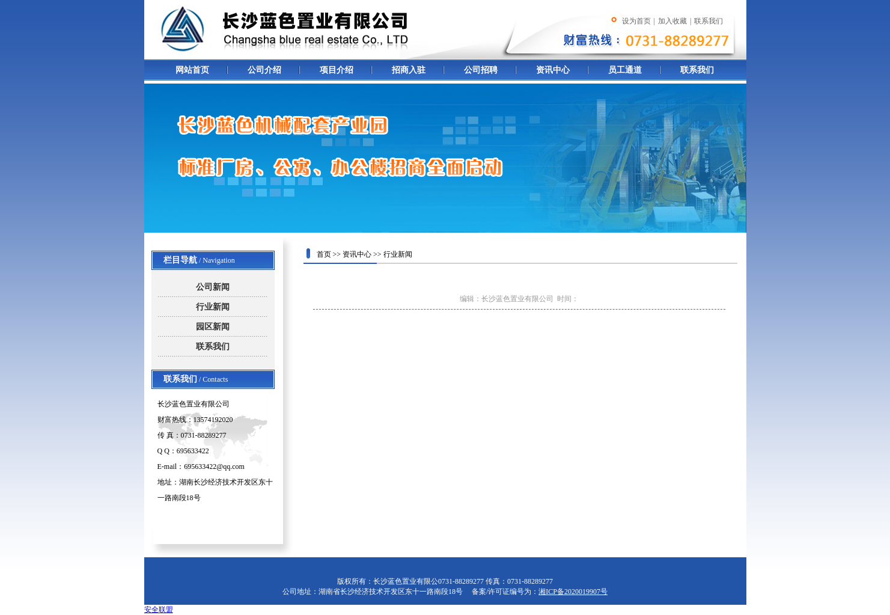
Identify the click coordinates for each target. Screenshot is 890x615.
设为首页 (636, 21)
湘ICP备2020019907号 (573, 591)
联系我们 (697, 70)
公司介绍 (264, 70)
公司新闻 (213, 287)
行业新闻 (213, 306)
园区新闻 (213, 326)
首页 (324, 254)
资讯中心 (553, 70)
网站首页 (192, 70)
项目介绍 (336, 70)
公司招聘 (481, 70)
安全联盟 (158, 609)
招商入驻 (408, 70)
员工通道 (625, 70)
